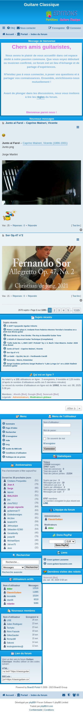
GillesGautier (13, 635)
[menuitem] (11, 28)
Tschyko (10, 628)
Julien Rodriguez (14, 624)
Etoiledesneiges (14, 514)
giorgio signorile (15, 507)
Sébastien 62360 (15, 529)
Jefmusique (12, 526)
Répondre (32, 225)
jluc (9, 500)
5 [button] (68, 310)
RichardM (11, 639)
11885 (35, 592)
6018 (36, 599)
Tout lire (76, 225)
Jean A (10, 485)
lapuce (10, 492)
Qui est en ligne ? (43, 374)
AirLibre (10, 518)
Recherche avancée (12, 572)
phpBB (32, 702)
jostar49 (11, 537)
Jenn (9, 548)
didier (9, 589)
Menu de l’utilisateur (62, 416)
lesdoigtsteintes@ (15, 646)
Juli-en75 (11, 544)
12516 (35, 588)
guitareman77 (13, 511)
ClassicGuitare (14, 592)
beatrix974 (12, 522)
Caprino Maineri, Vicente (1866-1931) (45, 143)
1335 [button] (76, 310)
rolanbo (10, 604)
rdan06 (10, 600)
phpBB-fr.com (47, 706)
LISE (9, 620)
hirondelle (11, 596)
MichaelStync (13, 541)
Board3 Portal (33, 687)
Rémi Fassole (13, 631)
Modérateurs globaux (40, 397)
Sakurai (10, 643)
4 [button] (63, 310)
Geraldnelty (12, 533)
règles (41, 97)
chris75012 (12, 503)
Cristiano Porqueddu (16, 481)
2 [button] (54, 310)
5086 (36, 603)
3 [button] (59, 310)
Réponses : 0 (19, 225)
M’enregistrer (49, 443)
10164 (35, 596)
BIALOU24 (12, 496)
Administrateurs (21, 397)
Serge (10, 488)
